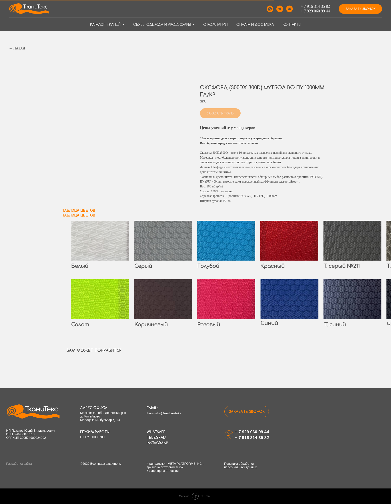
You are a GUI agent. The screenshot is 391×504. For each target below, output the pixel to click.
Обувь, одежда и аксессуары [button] (162, 25)
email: (152, 408)
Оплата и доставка (255, 25)
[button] (360, 9)
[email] (289, 9)
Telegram (156, 437)
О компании (215, 25)
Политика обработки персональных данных (240, 465)
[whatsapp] (270, 9)
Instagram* (157, 443)
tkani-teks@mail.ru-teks (163, 413)
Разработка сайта (19, 463)
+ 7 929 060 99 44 (315, 11)
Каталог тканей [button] (106, 25)
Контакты (292, 25)
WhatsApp (156, 432)
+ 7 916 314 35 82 (315, 6)
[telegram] (279, 9)
